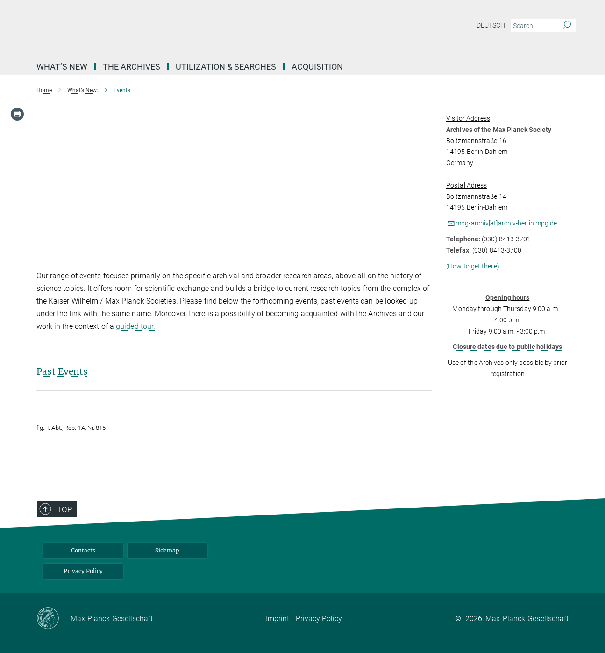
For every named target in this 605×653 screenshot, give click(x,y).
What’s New (61, 66)
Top (57, 535)
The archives (131, 66)
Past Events (62, 371)
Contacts (83, 550)
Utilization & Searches (226, 66)
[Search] (566, 25)
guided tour (134, 326)
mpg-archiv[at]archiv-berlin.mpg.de (506, 223)
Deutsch (491, 25)
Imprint (277, 618)
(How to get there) (472, 266)
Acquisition (317, 66)
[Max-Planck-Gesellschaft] (53, 619)
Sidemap (167, 550)
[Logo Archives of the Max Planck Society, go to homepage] (211, 28)
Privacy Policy (83, 570)
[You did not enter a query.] (533, 26)
